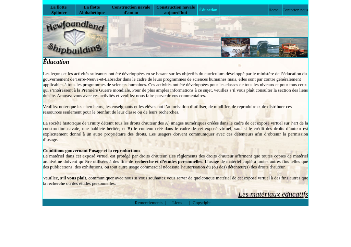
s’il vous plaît (73, 177)
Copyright (202, 202)
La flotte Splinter (59, 9)
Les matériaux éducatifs (273, 194)
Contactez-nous (295, 10)
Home (273, 10)
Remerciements (148, 202)
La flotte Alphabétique (92, 9)
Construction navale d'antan (131, 9)
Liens (177, 202)
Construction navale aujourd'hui (175, 9)
